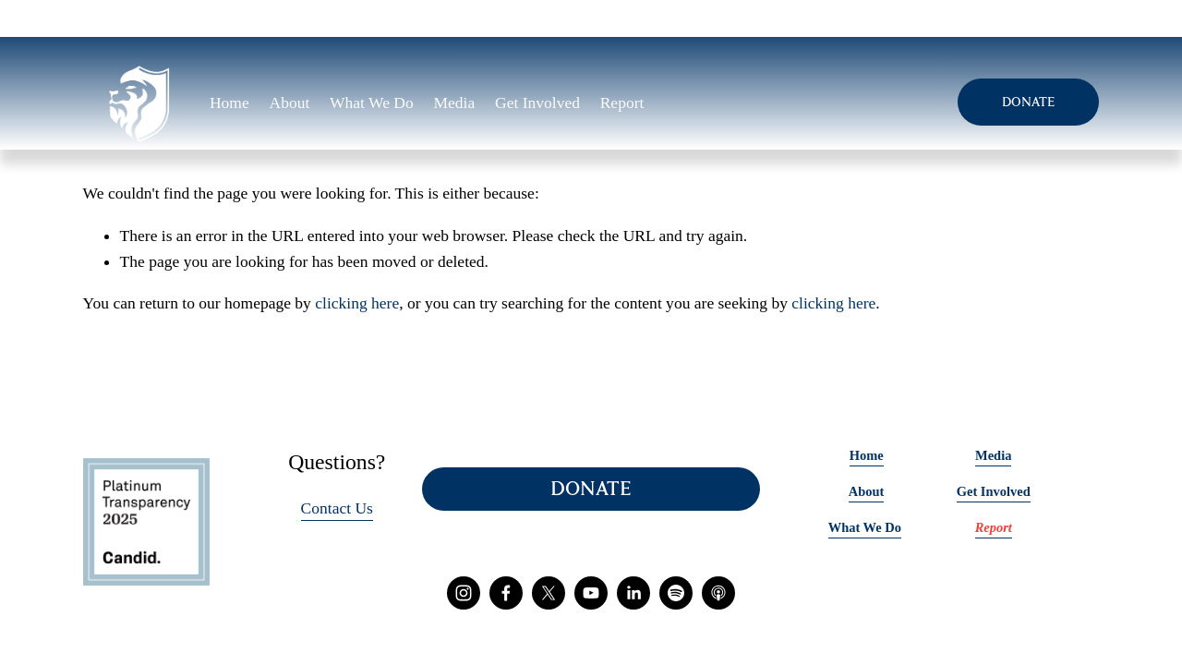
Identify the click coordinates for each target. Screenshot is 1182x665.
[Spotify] (676, 593)
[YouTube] (591, 593)
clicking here (357, 303)
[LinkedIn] (633, 593)
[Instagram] (463, 593)
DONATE (1028, 102)
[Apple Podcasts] (718, 593)
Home (229, 102)
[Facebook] (506, 593)
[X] (548, 593)
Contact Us (337, 508)
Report (622, 102)
